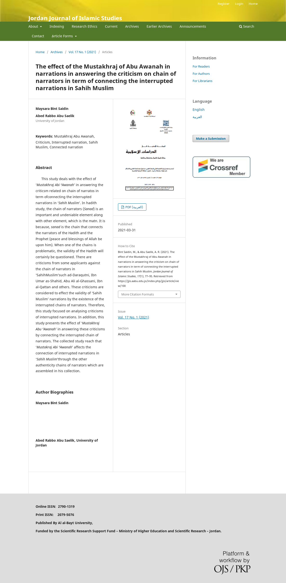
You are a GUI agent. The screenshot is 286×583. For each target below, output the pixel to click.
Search (246, 26)
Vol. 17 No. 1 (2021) (82, 52)
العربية (197, 116)
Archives (132, 26)
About (33, 26)
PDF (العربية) (134, 207)
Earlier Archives (159, 26)
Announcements (193, 26)
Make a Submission (211, 138)
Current (111, 26)
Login (239, 3)
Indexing (57, 26)
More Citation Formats (137, 294)
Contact (38, 36)
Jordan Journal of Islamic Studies (75, 18)
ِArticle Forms (63, 36)
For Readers (201, 66)
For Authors (201, 73)
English (199, 109)
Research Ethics (84, 26)
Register (223, 3)
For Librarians (202, 81)
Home (253, 3)
